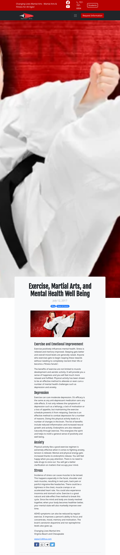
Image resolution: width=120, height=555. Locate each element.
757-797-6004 (79, 5)
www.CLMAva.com (43, 539)
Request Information (92, 15)
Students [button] (92, 5)
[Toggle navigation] (75, 15)
